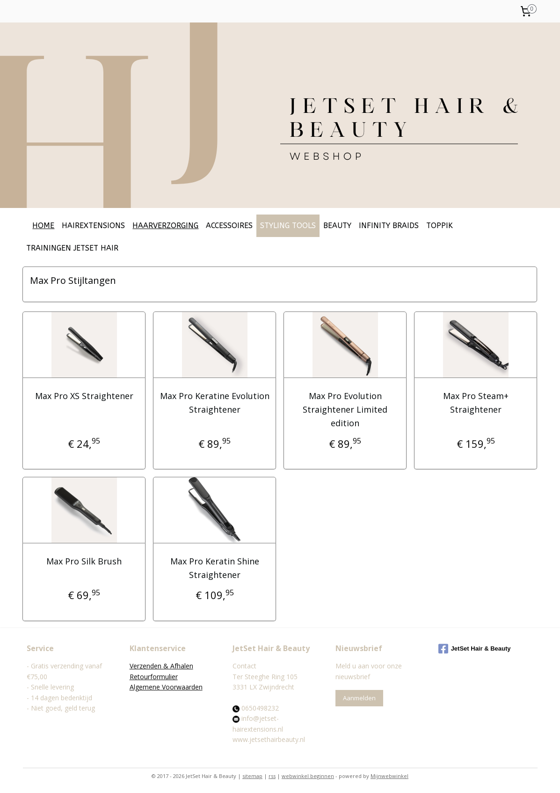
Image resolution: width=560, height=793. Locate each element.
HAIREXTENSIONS (93, 225)
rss (272, 775)
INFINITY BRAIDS (389, 225)
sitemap (252, 775)
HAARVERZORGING (165, 225)
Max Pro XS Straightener (84, 395)
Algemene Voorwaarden (166, 686)
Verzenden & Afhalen (161, 665)
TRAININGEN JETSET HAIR (72, 248)
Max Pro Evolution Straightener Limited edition (345, 409)
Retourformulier (154, 676)
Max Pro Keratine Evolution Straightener (214, 402)
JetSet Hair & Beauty (474, 648)
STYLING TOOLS (288, 225)
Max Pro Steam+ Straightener (476, 402)
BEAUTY (337, 225)
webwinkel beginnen (308, 775)
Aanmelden (359, 698)
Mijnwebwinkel (389, 775)
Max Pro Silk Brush (84, 561)
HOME (43, 225)
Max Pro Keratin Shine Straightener (214, 568)
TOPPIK (439, 225)
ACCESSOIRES (229, 225)
